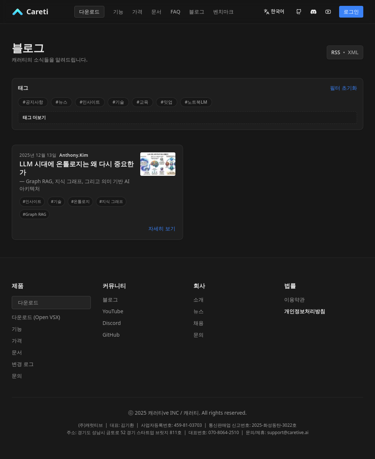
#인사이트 (90, 102)
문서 (156, 11)
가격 (137, 11)
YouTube (113, 311)
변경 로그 (23, 363)
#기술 (118, 102)
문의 (17, 375)
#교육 (142, 102)
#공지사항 (33, 102)
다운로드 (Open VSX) (36, 317)
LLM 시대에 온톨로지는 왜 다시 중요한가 (76, 168)
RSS (345, 52)
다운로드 (89, 11)
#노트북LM (196, 102)
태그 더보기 (34, 118)
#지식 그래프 (111, 201)
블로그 (196, 11)
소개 (198, 299)
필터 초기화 (343, 87)
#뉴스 (61, 102)
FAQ (175, 11)
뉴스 (198, 311)
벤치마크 (223, 11)
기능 (118, 11)
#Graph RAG (34, 214)
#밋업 (166, 102)
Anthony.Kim (73, 155)
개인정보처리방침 (304, 311)
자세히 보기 (161, 228)
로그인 (351, 11)
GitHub (111, 334)
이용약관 (294, 299)
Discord (112, 322)
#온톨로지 (80, 201)
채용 (198, 322)
